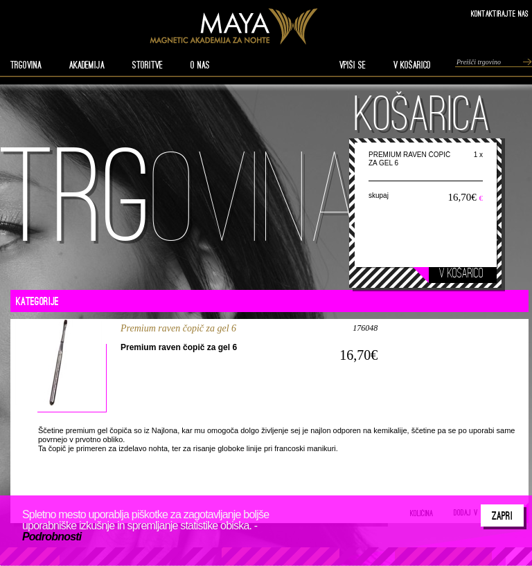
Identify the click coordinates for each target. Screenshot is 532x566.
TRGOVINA (26, 65)
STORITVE (147, 65)
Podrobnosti (51, 536)
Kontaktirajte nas (500, 13)
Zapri (502, 515)
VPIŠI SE (352, 65)
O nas (200, 65)
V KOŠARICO (412, 65)
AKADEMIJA (87, 65)
